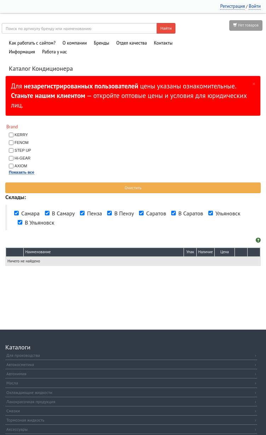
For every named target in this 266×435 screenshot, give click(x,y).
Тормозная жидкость (131, 420)
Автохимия (131, 374)
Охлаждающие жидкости (131, 392)
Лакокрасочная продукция (131, 402)
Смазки (131, 411)
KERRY (21, 135)
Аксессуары (131, 429)
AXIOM (21, 166)
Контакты (163, 43)
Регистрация (232, 6)
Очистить (133, 187)
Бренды (101, 43)
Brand (12, 127)
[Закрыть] (254, 83)
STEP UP (23, 150)
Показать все (21, 172)
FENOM (22, 142)
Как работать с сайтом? (32, 43)
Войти (255, 6)
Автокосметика (131, 364)
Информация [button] (22, 52)
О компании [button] (75, 43)
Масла (131, 383)
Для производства (131, 355)
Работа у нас (54, 52)
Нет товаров (246, 25)
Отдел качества (131, 43)
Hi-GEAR (22, 158)
